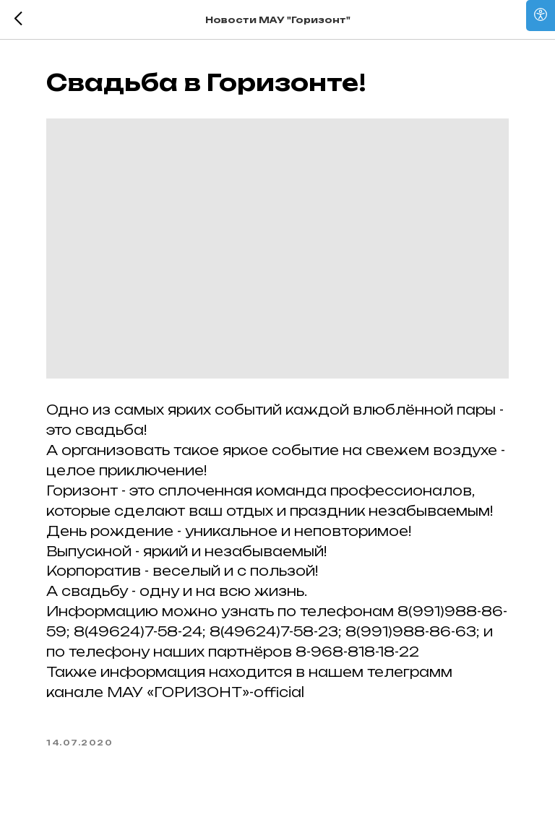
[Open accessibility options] (540, 15)
